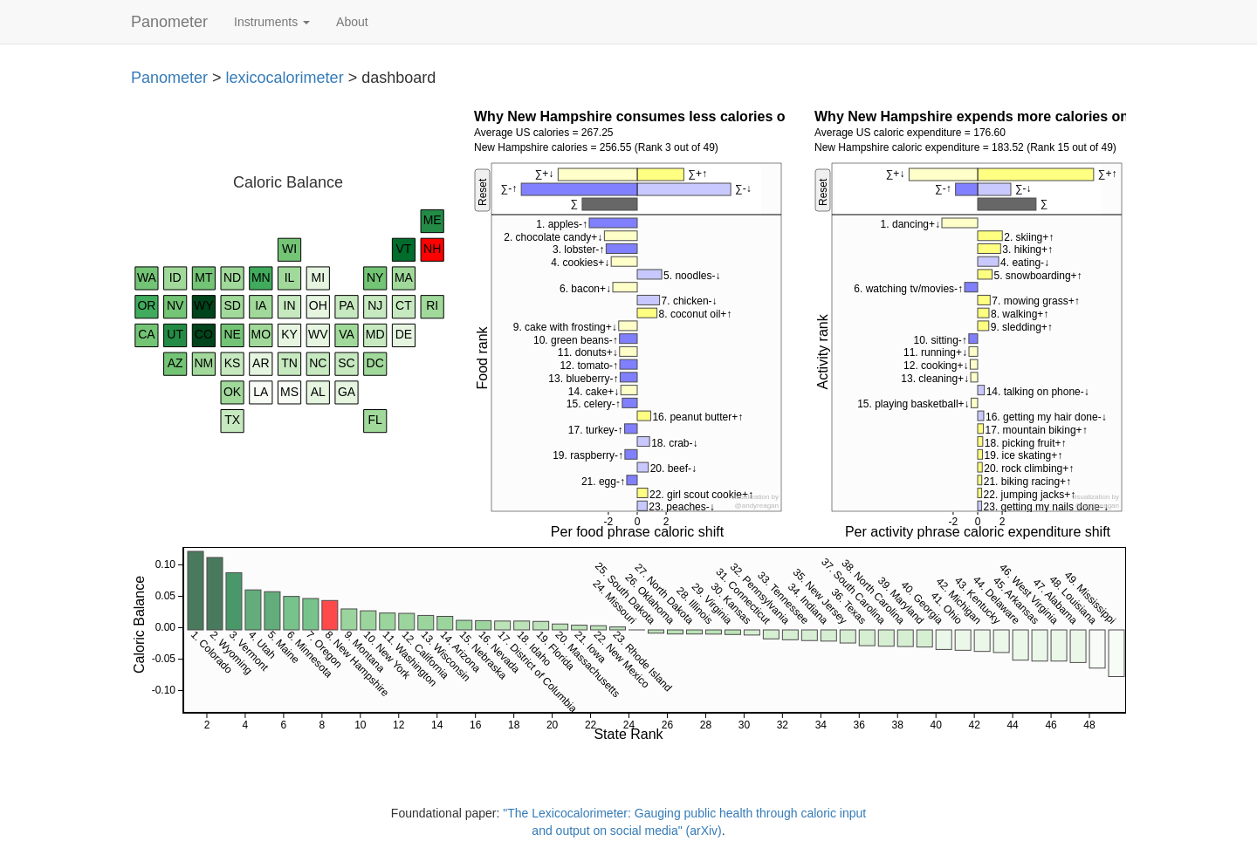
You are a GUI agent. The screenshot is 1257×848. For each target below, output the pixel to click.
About (352, 22)
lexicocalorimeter (285, 77)
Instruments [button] (272, 22)
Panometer (169, 22)
